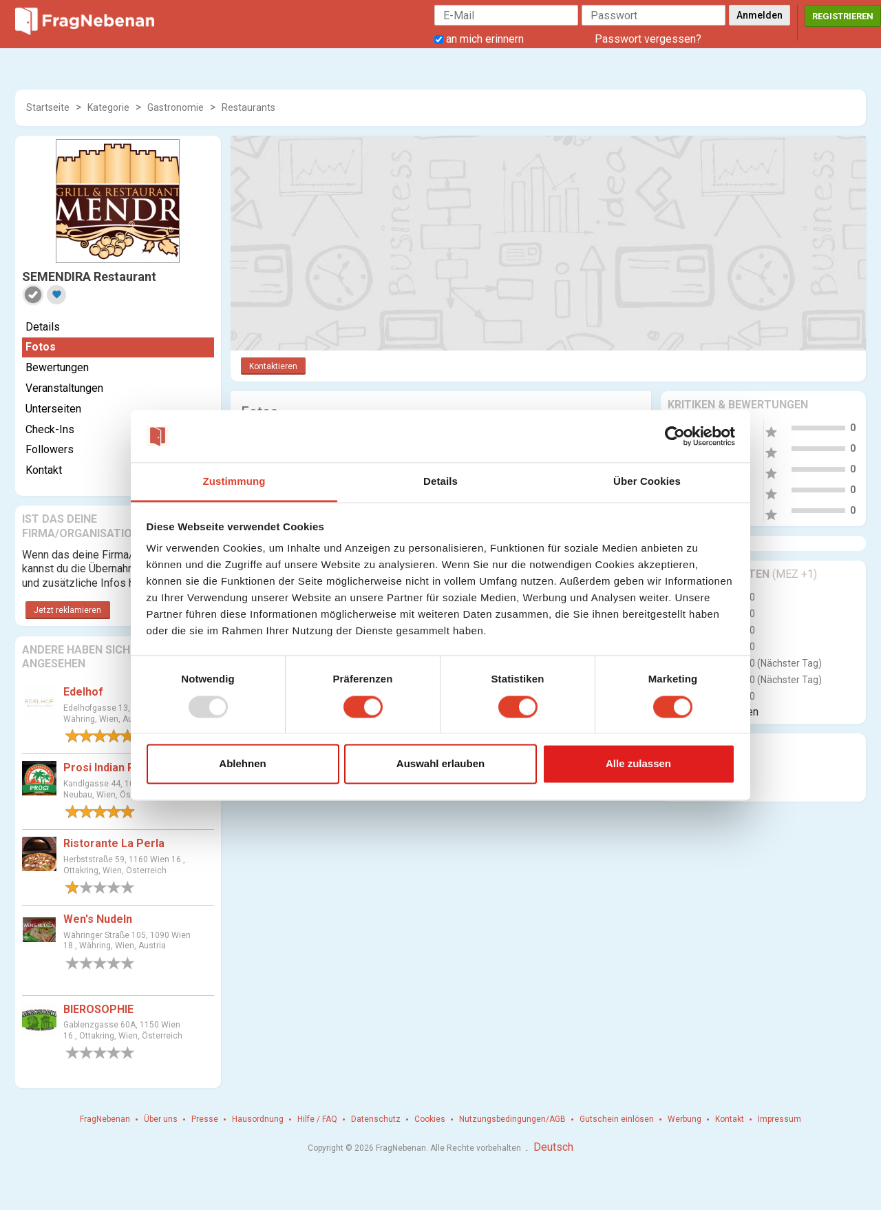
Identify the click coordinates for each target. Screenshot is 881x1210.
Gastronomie (175, 107)
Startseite (48, 107)
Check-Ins (49, 429)
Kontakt (43, 470)
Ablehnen (242, 764)
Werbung (684, 1119)
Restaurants (248, 107)
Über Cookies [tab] (647, 482)
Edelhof (83, 691)
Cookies (429, 1119)
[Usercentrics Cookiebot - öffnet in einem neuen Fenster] (675, 436)
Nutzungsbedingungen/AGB (512, 1119)
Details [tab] (440, 482)
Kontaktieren (273, 366)
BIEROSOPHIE (98, 1009)
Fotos (40, 346)
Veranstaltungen (64, 388)
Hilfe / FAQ (317, 1119)
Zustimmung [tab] (234, 482)
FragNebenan (105, 1119)
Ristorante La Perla (113, 843)
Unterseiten (53, 408)
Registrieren (842, 16)
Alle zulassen (638, 764)
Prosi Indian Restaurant (124, 767)
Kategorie (108, 107)
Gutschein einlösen (617, 1119)
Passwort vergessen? (648, 38)
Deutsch (553, 1147)
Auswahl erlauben (440, 764)
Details (42, 326)
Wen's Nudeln (97, 919)
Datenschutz (376, 1119)
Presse (204, 1119)
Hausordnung (258, 1119)
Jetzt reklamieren (67, 610)
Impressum (779, 1119)
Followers (49, 449)
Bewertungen (57, 367)
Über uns (161, 1119)
